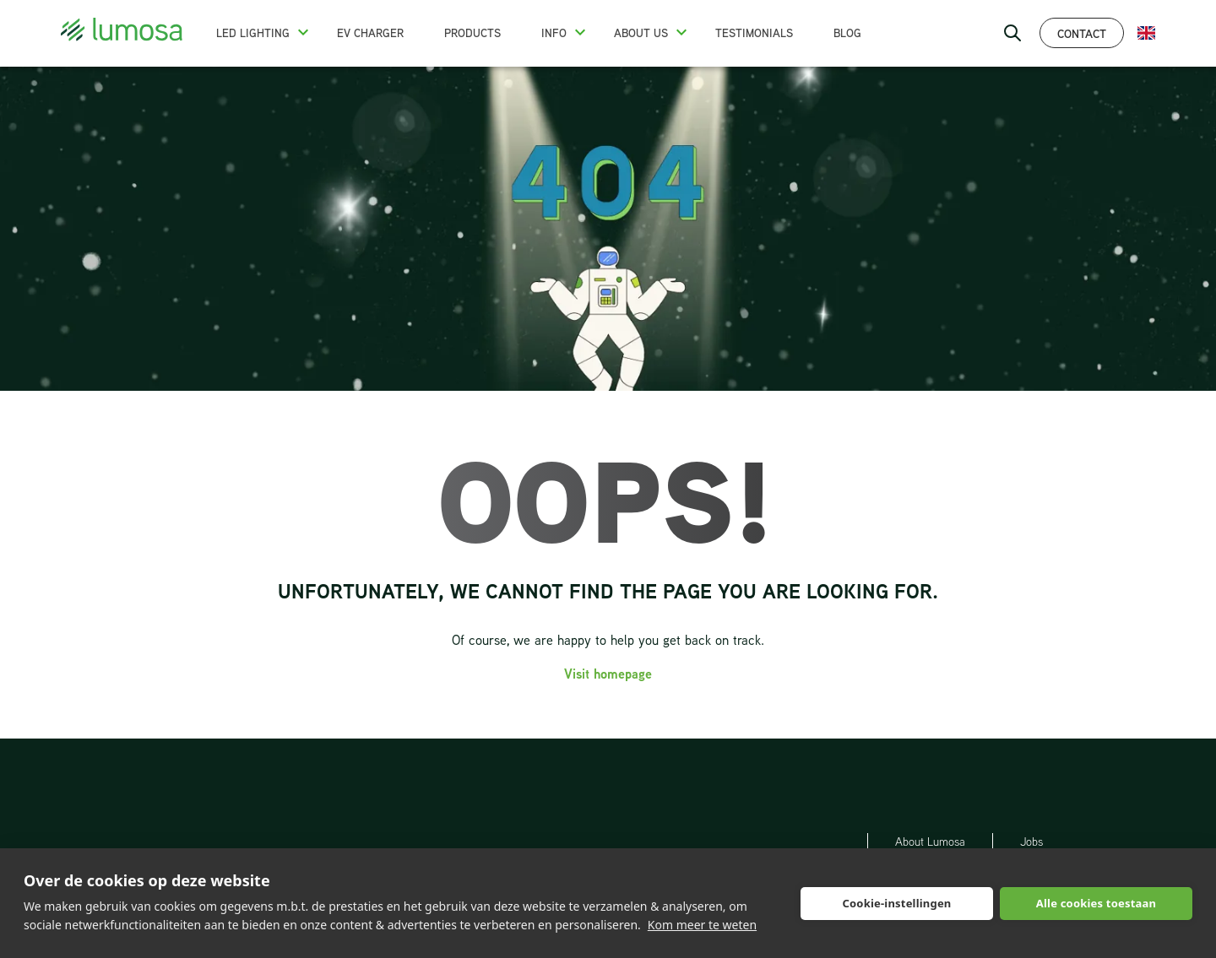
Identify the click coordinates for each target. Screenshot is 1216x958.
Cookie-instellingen (896, 903)
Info (554, 33)
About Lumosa (930, 841)
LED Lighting (253, 33)
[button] (303, 32)
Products (472, 33)
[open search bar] (1012, 33)
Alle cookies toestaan (1096, 903)
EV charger (370, 33)
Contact (1081, 33)
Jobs (1031, 841)
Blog (847, 33)
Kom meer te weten (702, 925)
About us (641, 33)
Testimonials (754, 33)
